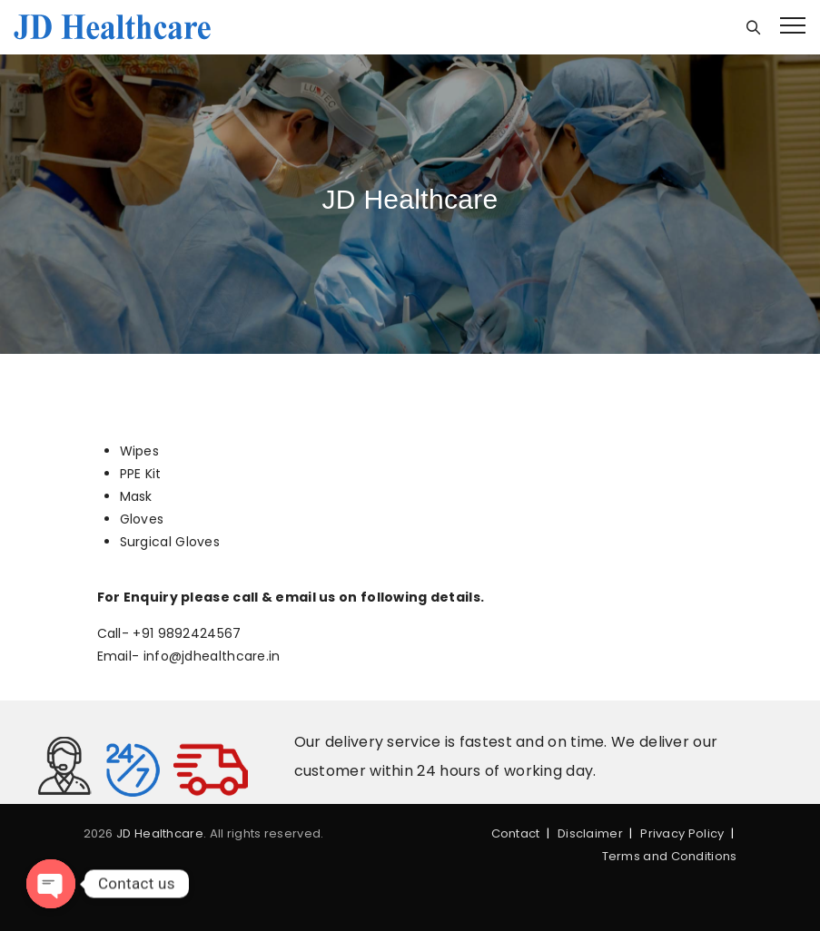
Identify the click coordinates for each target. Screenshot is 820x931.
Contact (515, 833)
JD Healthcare (159, 833)
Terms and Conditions (669, 856)
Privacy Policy (682, 833)
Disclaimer (590, 833)
